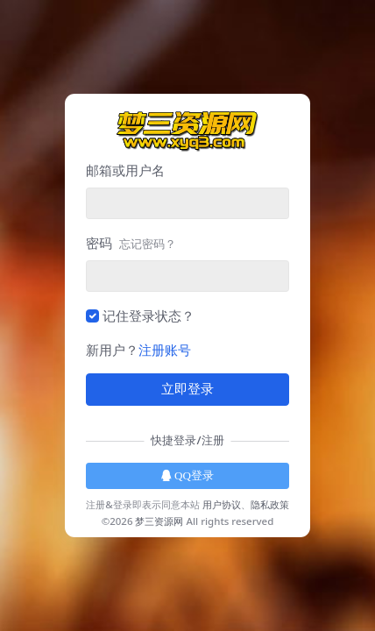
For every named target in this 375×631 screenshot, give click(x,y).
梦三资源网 (159, 521)
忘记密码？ (147, 244)
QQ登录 (187, 475)
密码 (131, 243)
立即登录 (187, 389)
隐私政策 (270, 504)
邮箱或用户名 (125, 170)
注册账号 (164, 349)
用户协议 (221, 504)
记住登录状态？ (149, 315)
